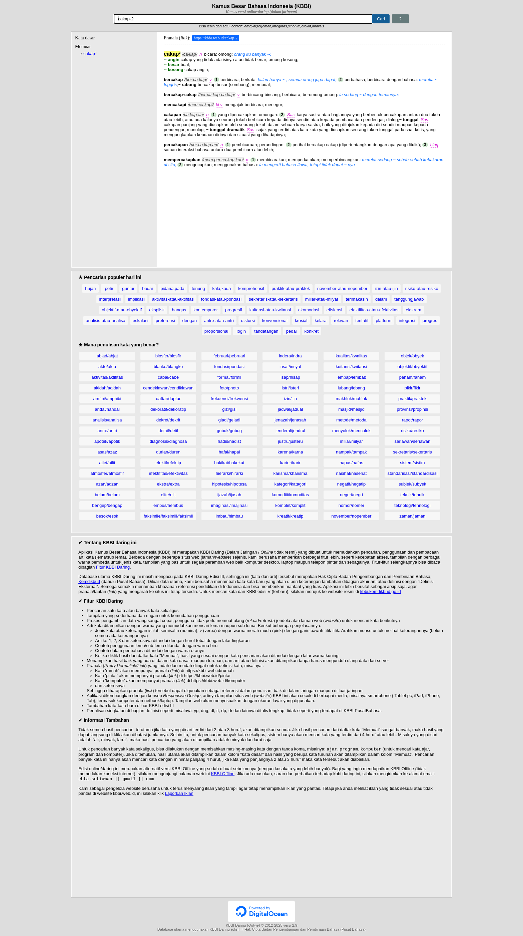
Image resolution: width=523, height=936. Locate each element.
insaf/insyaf (290, 366)
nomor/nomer (351, 505)
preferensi (165, 320)
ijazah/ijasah (229, 494)
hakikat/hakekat (229, 462)
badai (147, 288)
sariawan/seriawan (413, 441)
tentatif (362, 320)
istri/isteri (290, 387)
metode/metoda (351, 419)
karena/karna (290, 451)
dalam (381, 299)
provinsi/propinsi (412, 409)
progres (430, 320)
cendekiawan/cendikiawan (168, 387)
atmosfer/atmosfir (107, 473)
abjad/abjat (107, 355)
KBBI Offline (222, 774)
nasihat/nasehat (351, 473)
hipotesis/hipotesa (229, 484)
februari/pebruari (229, 355)
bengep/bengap (107, 505)
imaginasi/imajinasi (229, 505)
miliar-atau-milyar (322, 299)
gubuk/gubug (229, 430)
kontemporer (205, 309)
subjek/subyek (412, 484)
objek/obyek (412, 355)
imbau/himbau (229, 516)
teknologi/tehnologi (412, 505)
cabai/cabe (168, 377)
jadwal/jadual (290, 409)
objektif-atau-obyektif (122, 309)
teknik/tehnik (412, 494)
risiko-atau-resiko (421, 288)
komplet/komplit (290, 505)
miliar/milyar (351, 441)
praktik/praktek (412, 398)
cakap (89, 53)
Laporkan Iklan (179, 794)
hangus (179, 309)
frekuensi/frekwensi (229, 398)
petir (109, 288)
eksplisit (156, 309)
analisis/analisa (107, 419)
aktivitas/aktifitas (107, 377)
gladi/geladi (229, 419)
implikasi (136, 299)
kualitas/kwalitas (351, 355)
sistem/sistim (412, 462)
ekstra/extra (168, 484)
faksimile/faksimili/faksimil (168, 516)
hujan (90, 288)
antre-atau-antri (219, 320)
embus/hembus (168, 505)
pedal (291, 331)
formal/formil (229, 377)
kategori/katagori (290, 484)
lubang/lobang (351, 387)
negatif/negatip (351, 484)
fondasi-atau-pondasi (221, 299)
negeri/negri (351, 494)
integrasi (407, 320)
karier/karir (290, 462)
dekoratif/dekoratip (168, 409)
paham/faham (412, 377)
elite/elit (168, 494)
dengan (189, 320)
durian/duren (168, 451)
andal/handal (107, 409)
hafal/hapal (229, 451)
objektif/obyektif (413, 366)
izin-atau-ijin (386, 288)
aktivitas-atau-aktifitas (173, 299)
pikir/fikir (413, 387)
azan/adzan (107, 484)
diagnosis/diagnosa (168, 441)
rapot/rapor (412, 419)
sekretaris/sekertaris (412, 451)
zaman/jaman (412, 516)
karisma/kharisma (291, 473)
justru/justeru (290, 441)
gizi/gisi (229, 409)
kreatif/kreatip (290, 516)
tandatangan (266, 331)
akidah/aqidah (107, 387)
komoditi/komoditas (290, 494)
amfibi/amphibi (107, 398)
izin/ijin (290, 398)
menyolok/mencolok (351, 430)
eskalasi (140, 320)
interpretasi (109, 299)
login (241, 331)
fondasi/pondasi (229, 366)
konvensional (275, 320)
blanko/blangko (168, 366)
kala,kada (221, 288)
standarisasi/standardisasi (413, 473)
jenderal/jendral (290, 430)
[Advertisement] (304, 214)
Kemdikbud (89, 581)
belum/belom (107, 494)
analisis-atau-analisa (105, 320)
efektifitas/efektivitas (168, 473)
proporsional (216, 331)
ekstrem (413, 309)
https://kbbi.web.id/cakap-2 (215, 38)
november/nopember (352, 516)
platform (384, 320)
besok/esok (107, 516)
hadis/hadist (229, 441)
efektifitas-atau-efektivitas (374, 309)
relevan (341, 320)
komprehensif (251, 288)
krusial (301, 320)
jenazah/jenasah (290, 419)
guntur (128, 288)
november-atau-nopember (342, 288)
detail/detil (168, 430)
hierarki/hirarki (229, 473)
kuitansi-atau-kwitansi (270, 309)
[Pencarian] (243, 18)
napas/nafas (351, 462)
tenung (198, 288)
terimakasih (357, 299)
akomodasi (308, 309)
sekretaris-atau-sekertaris (273, 299)
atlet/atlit (107, 462)
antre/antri (107, 430)
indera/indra (290, 355)
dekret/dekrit (168, 419)
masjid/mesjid (351, 409)
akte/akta (107, 366)
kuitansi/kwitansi (351, 366)
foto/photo (229, 387)
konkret (312, 331)
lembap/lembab (351, 377)
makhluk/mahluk (351, 398)
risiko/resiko (412, 430)
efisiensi (334, 309)
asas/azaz (107, 451)
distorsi (248, 320)
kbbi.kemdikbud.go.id (380, 591)
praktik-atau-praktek (291, 288)
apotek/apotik (107, 441)
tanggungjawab (409, 299)
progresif (233, 309)
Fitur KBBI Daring (113, 567)
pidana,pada (172, 288)
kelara (320, 320)
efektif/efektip (168, 462)
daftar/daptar (168, 398)
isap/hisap (290, 377)
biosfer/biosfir (168, 355)
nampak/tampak (351, 451)
